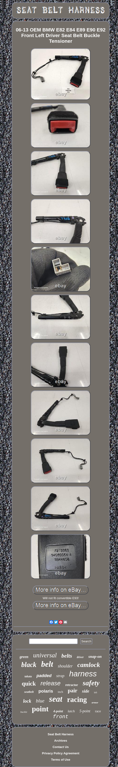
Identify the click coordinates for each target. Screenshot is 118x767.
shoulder (65, 666)
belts (66, 656)
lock (27, 701)
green (24, 657)
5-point (84, 711)
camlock (88, 664)
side (85, 691)
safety (91, 683)
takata (28, 676)
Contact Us (61, 747)
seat (55, 699)
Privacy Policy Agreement (60, 753)
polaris (45, 691)
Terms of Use (60, 759)
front (60, 717)
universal (45, 655)
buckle (23, 711)
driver (80, 657)
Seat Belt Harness (61, 734)
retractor (71, 685)
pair (72, 691)
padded (43, 675)
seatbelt (29, 692)
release (50, 683)
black (28, 664)
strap (60, 676)
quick (29, 683)
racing (77, 699)
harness (83, 673)
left (95, 692)
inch (60, 692)
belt (47, 664)
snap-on (95, 656)
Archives (60, 740)
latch (71, 711)
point (40, 709)
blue (40, 701)
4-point (58, 711)
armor (95, 702)
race (98, 711)
